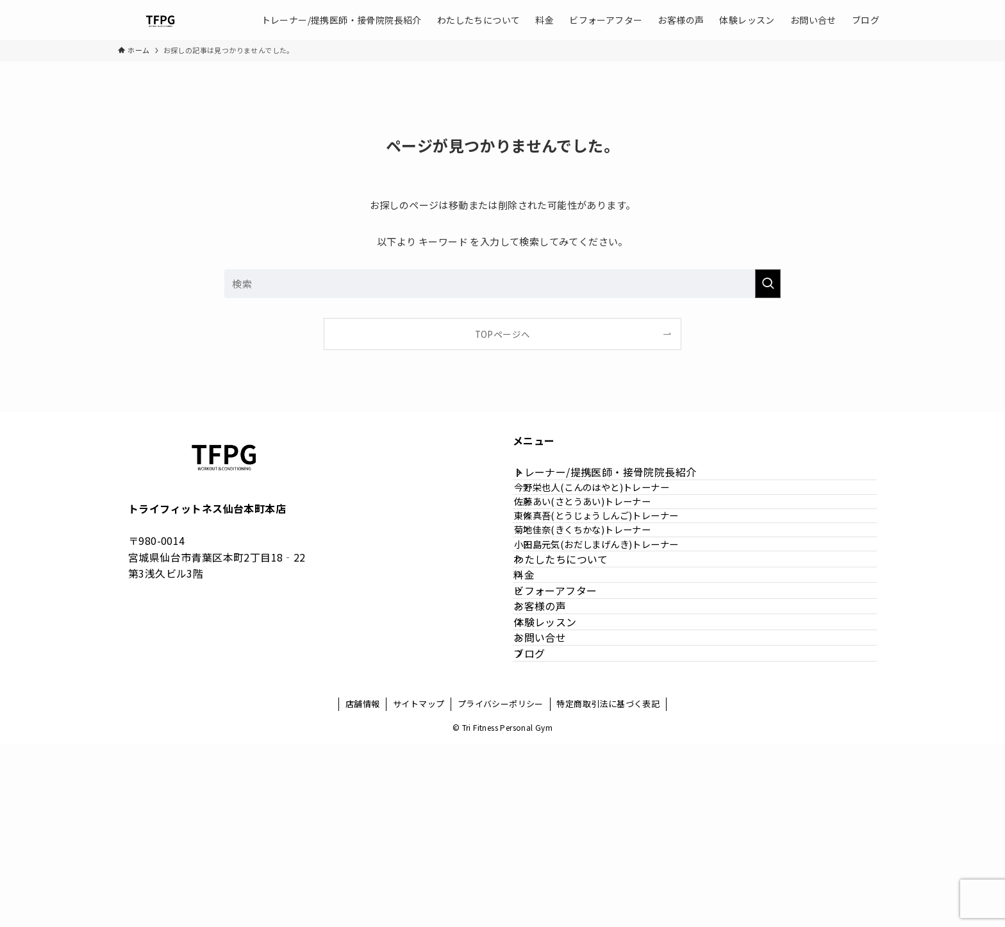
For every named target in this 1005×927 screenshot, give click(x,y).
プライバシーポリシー (501, 887)
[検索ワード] (502, 283)
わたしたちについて (575, 647)
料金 (538, 677)
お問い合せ (554, 798)
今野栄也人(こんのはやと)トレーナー (613, 508)
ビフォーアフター (569, 707)
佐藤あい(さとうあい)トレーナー (604, 535)
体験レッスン (559, 768)
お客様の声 (554, 738)
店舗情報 (362, 887)
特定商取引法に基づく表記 (608, 887)
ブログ (544, 829)
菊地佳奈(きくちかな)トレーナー (604, 590)
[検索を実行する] (768, 283)
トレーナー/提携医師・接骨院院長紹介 (619, 479)
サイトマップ (418, 887)
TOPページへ (503, 334)
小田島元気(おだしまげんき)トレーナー (618, 617)
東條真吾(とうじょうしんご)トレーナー (618, 563)
